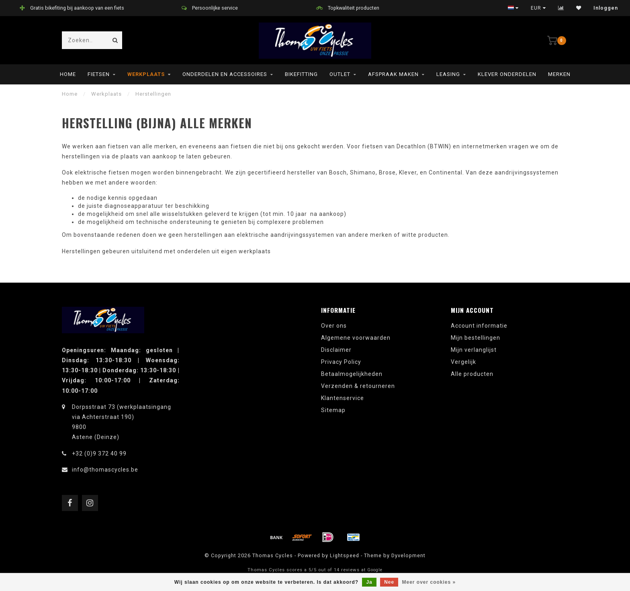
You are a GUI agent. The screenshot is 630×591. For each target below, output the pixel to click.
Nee (389, 582)
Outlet (339, 74)
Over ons (334, 325)
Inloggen (605, 8)
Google (374, 570)
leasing (448, 74)
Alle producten (472, 374)
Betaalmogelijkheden (351, 374)
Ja (369, 582)
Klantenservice (342, 398)
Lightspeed (344, 555)
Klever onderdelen (507, 74)
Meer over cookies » (429, 582)
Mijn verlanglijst (474, 350)
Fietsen (99, 74)
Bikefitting (301, 74)
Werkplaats (146, 74)
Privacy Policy (341, 362)
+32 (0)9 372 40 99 (99, 453)
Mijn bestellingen (475, 337)
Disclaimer (336, 350)
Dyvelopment (408, 555)
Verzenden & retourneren (358, 386)
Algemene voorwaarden (356, 337)
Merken (559, 74)
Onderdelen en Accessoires (224, 74)
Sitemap (333, 410)
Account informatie (479, 325)
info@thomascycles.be (105, 469)
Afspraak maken (393, 74)
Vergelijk (463, 362)
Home (68, 74)
